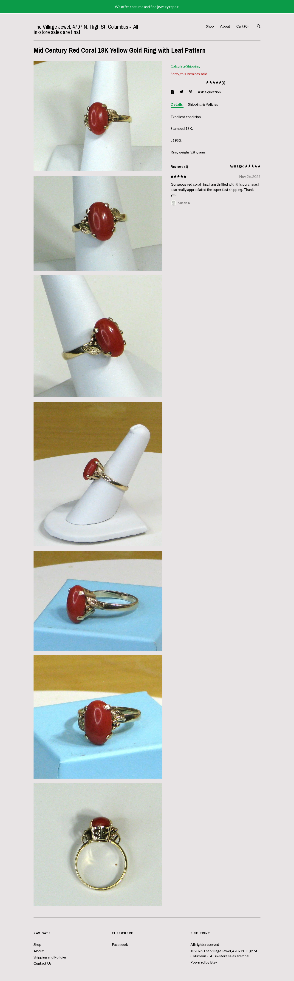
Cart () (242, 26)
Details (177, 104)
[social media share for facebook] (173, 92)
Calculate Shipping (185, 66)
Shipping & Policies (203, 104)
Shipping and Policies (50, 957)
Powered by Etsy (203, 962)
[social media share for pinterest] (191, 92)
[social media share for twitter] (182, 92)
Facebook (120, 944)
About (225, 26)
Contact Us (42, 963)
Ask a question (209, 92)
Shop (210, 26)
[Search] (258, 26)
